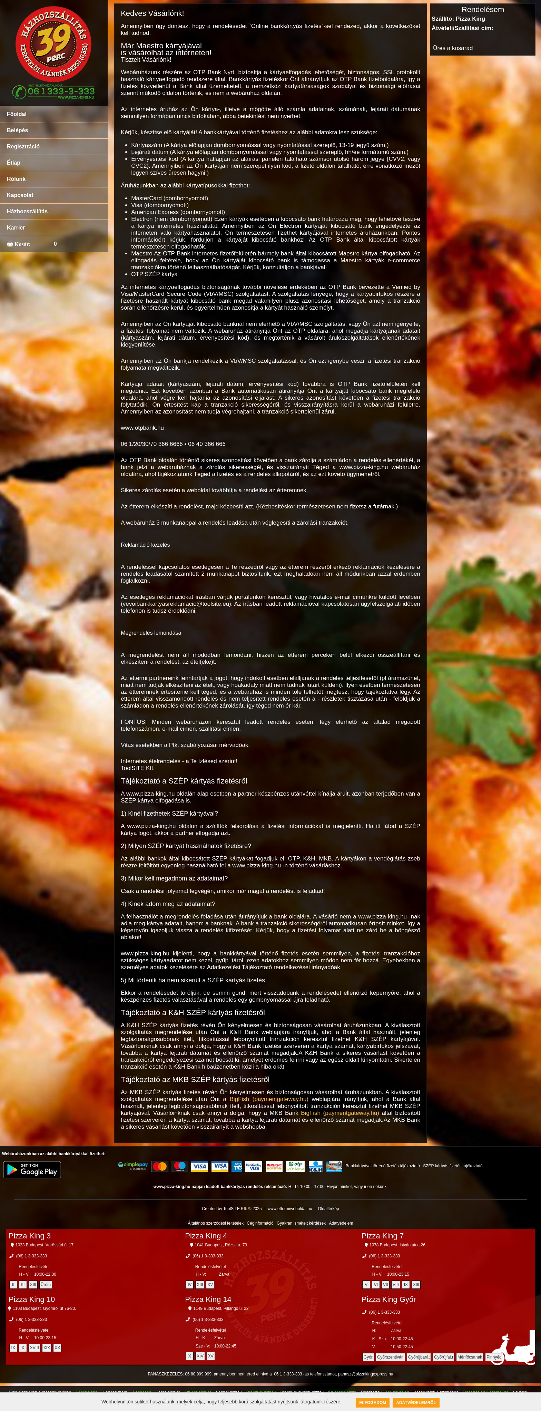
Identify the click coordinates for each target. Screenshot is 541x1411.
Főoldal (17, 114)
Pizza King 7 (383, 1236)
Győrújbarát (419, 1357)
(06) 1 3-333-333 (31, 1256)
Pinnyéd (493, 1357)
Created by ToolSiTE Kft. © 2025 (232, 1208)
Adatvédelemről (416, 1402)
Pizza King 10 (32, 1299)
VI (376, 1284)
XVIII (34, 1347)
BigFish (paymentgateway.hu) (269, 1099)
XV (210, 1284)
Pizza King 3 (30, 1236)
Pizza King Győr (389, 1299)
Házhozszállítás (27, 211)
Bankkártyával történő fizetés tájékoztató (382, 1166)
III (22, 1284)
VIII (396, 1284)
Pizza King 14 (208, 1299)
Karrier (16, 228)
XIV (200, 1356)
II (13, 1284)
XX (57, 1347)
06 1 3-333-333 (288, 1374)
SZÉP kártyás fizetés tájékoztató (453, 1166)
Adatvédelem (341, 1223)
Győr (368, 1357)
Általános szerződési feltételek (216, 1223)
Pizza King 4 (206, 1236)
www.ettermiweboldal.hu (289, 1208)
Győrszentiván (390, 1357)
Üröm (46, 1284)
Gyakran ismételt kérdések (301, 1223)
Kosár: (22, 244)
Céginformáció (260, 1223)
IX (406, 1284)
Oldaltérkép (328, 1208)
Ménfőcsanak (470, 1357)
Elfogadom (372, 1402)
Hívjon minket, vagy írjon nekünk (356, 1186)
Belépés (17, 130)
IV (189, 1284)
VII (385, 1284)
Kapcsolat (20, 195)
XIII (33, 1284)
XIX (46, 1347)
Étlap (13, 163)
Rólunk (16, 179)
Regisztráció (23, 146)
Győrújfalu (443, 1357)
